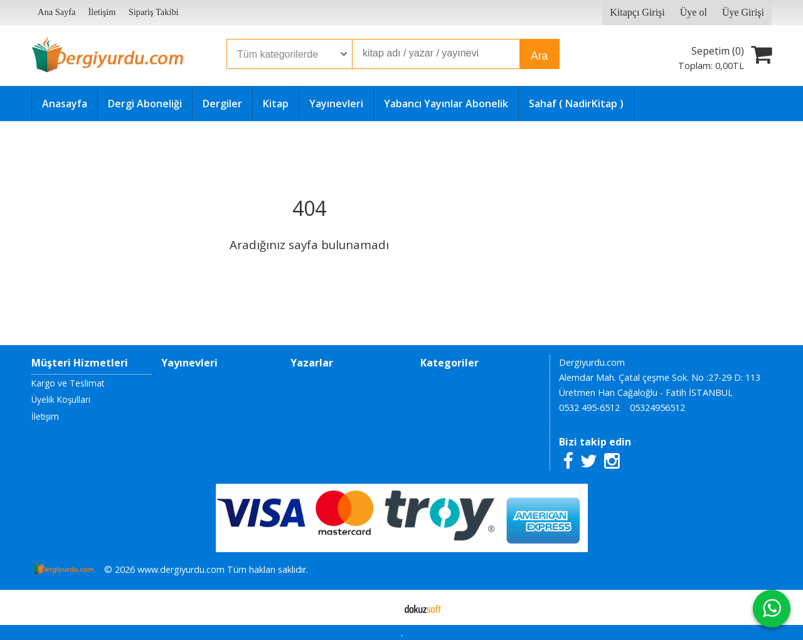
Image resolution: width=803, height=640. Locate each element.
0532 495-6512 (589, 407)
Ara (539, 56)
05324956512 (657, 407)
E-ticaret (382, 607)
